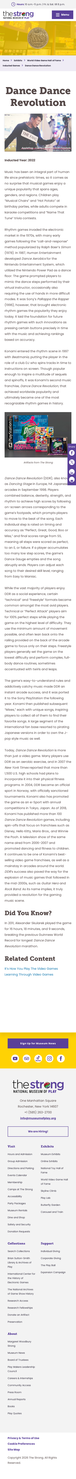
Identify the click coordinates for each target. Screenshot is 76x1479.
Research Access (18, 1306)
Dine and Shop (16, 1222)
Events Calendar (17, 1180)
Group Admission (18, 1166)
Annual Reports (17, 1404)
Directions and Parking (21, 1173)
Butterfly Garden (50, 1210)
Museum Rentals (17, 1215)
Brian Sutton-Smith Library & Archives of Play (19, 1268)
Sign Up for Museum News (38, 1048)
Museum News (16, 1358)
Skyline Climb (48, 1196)
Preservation (15, 1327)
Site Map (14, 1455)
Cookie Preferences (21, 1449)
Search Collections (19, 1256)
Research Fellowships (20, 1313)
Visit (11, 1151)
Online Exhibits (49, 1166)
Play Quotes (15, 1418)
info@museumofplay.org (38, 1123)
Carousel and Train (52, 1217)
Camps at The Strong (20, 1194)
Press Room (14, 1397)
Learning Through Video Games (29, 997)
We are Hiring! (38, 1137)
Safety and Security (19, 1229)
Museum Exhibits (50, 1159)
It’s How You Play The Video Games (31, 991)
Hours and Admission (20, 1159)
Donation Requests (19, 1236)
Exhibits (47, 1151)
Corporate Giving (51, 1263)
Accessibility (15, 1201)
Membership (15, 1187)
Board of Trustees (18, 1365)
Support (47, 1248)
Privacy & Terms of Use (23, 1443)
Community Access (19, 1390)
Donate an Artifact (18, 1320)
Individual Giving (50, 1256)
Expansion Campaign (53, 1277)
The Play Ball (48, 1270)
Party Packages (17, 1208)
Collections (16, 1248)
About (12, 1339)
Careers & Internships (20, 1383)
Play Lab (45, 1203)
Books (11, 1411)
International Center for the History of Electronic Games (21, 1283)
